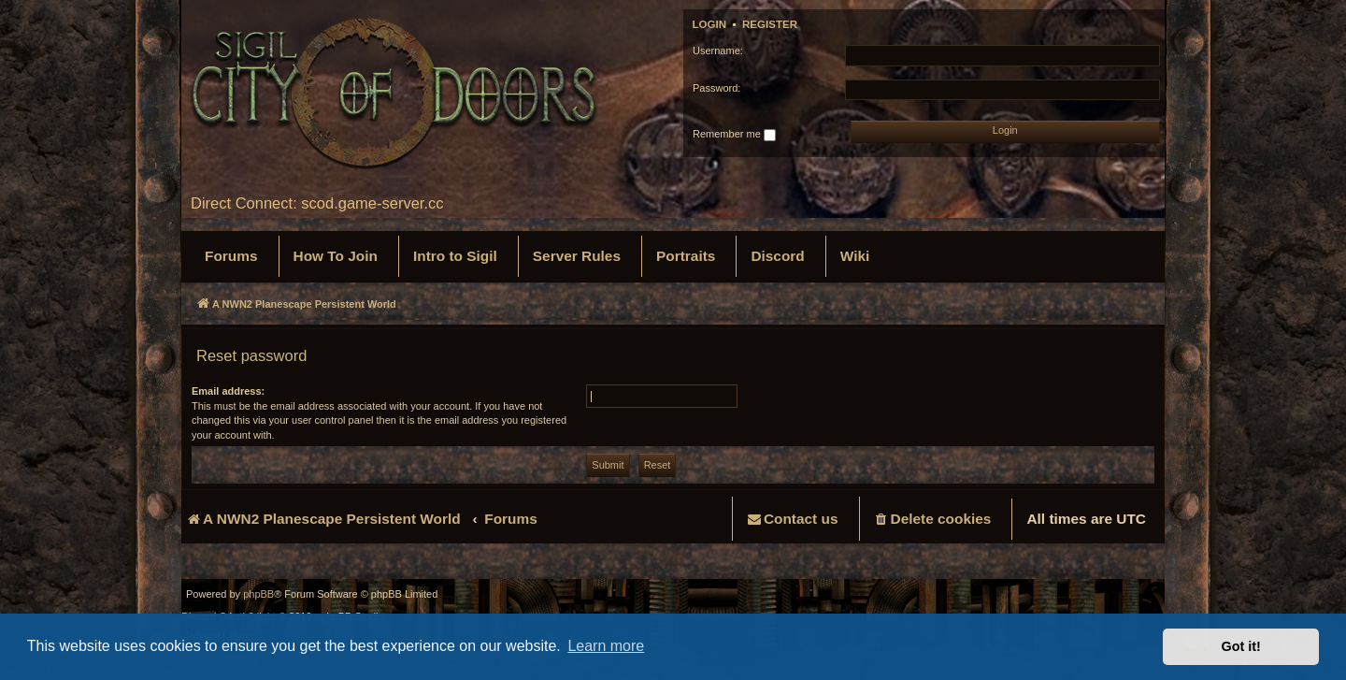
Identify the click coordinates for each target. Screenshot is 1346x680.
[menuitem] (231, 256)
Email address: (228, 391)
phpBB (258, 594)
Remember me (734, 134)
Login (710, 24)
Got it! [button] (1241, 646)
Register (769, 24)
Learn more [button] (605, 646)
